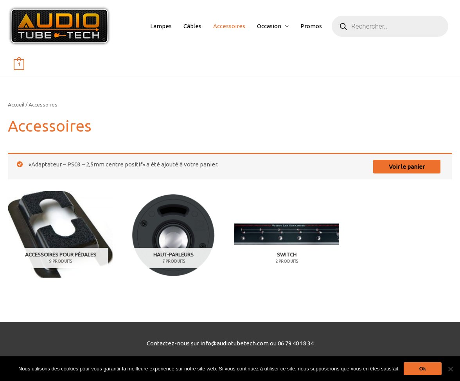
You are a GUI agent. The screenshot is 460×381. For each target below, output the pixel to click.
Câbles (192, 26)
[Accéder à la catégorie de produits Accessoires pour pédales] (60, 234)
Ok (422, 369)
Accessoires (229, 26)
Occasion (269, 26)
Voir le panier (407, 166)
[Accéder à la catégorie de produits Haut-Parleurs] (173, 234)
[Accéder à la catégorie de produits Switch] (286, 234)
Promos (311, 26)
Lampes (161, 26)
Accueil (16, 104)
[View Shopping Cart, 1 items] (19, 64)
